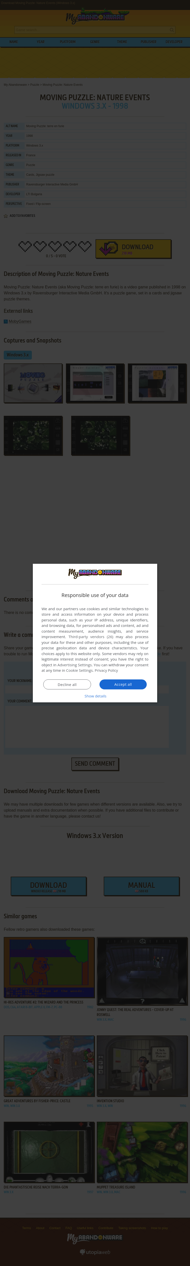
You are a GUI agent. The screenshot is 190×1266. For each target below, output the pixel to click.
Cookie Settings (79, 670)
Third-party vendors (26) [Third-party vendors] (90, 636)
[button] (95, 696)
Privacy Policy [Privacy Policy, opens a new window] (106, 670)
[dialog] (95, 633)
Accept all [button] (123, 684)
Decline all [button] (67, 684)
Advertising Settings (74, 664)
